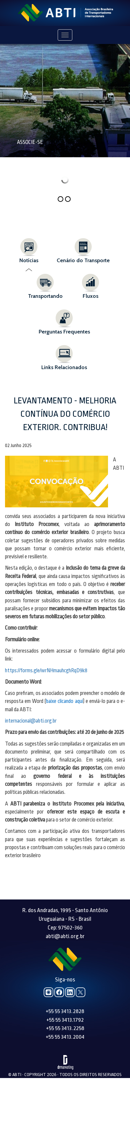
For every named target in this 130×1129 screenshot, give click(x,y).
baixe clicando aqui (64, 701)
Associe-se (30, 142)
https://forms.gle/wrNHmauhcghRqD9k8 (46, 671)
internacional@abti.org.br (31, 721)
